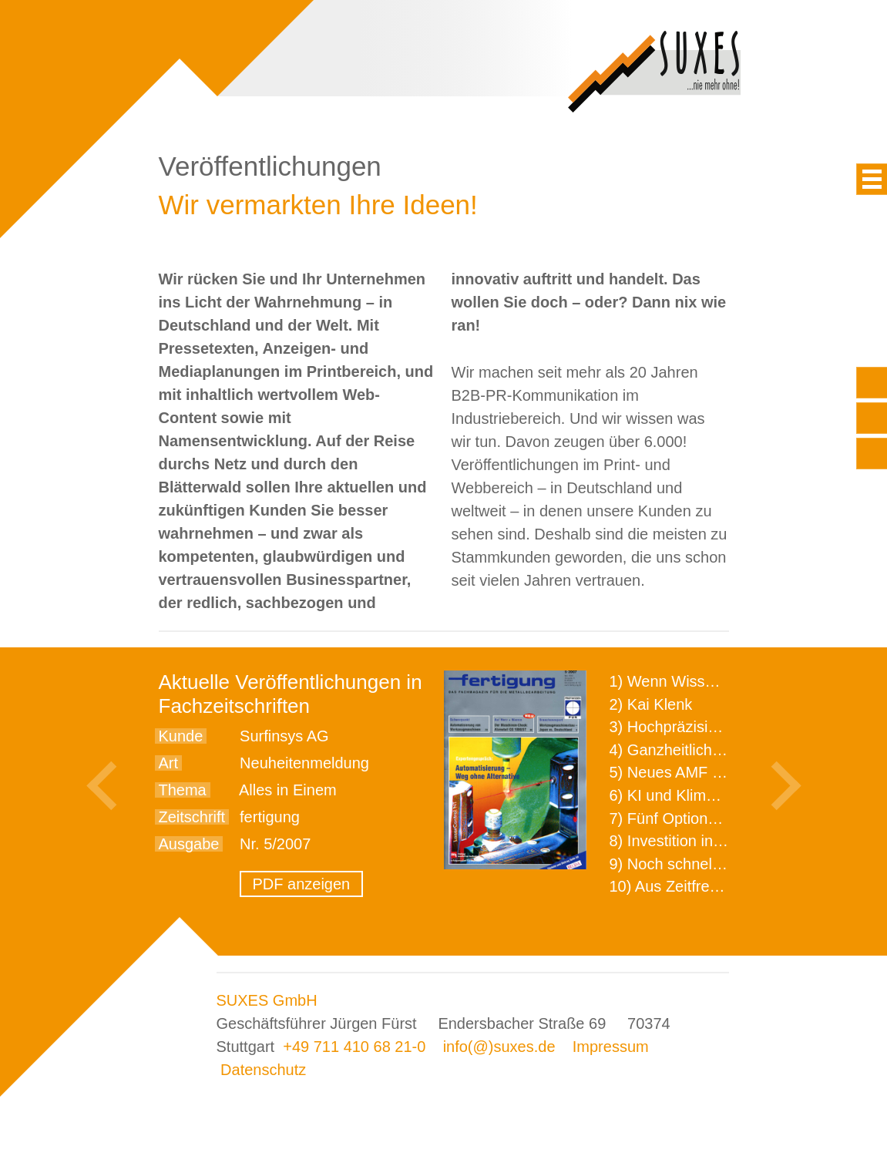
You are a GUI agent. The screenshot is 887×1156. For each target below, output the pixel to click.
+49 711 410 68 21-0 (354, 1046)
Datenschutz (263, 1069)
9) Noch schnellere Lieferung (708, 863)
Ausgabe (189, 844)
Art (169, 763)
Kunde (181, 736)
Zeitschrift (192, 817)
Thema (183, 790)
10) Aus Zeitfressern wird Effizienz (726, 886)
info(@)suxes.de (499, 1046)
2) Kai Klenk (651, 704)
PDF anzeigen (302, 883)
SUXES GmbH (267, 1000)
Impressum (611, 1046)
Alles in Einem (288, 789)
